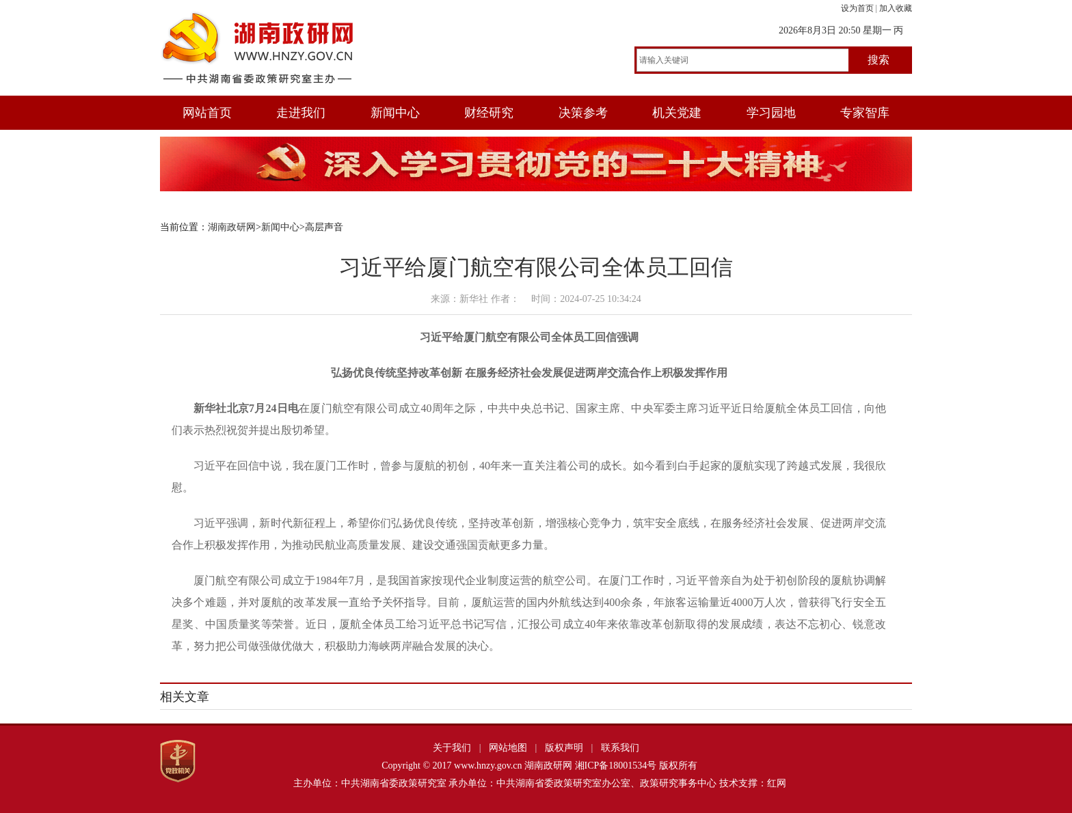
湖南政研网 (232, 227)
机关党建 (676, 113)
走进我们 (300, 113)
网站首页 (207, 113)
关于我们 (452, 748)
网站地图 (508, 748)
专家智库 (864, 113)
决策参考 (583, 113)
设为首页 (857, 8)
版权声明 (564, 748)
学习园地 (771, 113)
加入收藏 (895, 8)
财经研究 (488, 113)
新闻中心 (395, 113)
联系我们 (620, 748)
